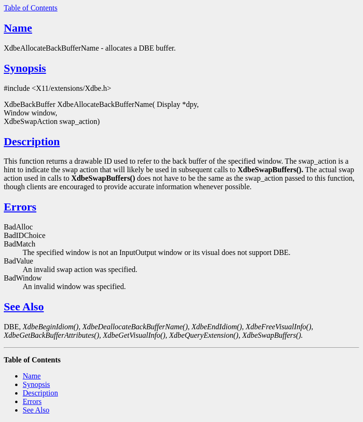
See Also (24, 306)
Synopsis (25, 68)
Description (32, 141)
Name (18, 28)
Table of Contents (31, 8)
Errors (20, 207)
